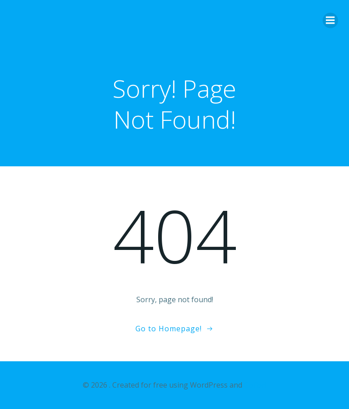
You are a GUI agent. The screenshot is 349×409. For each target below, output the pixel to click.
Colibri (255, 385)
